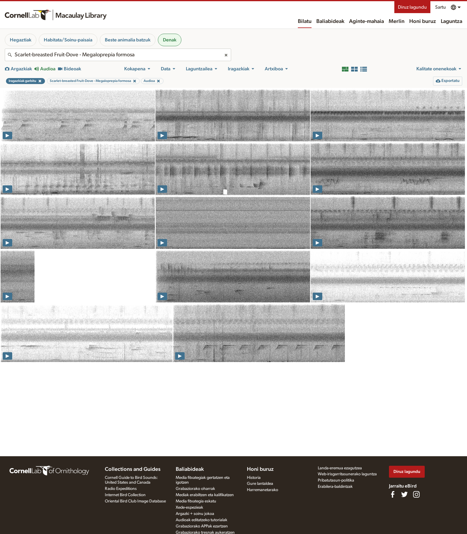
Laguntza (451, 21)
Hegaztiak (20, 40)
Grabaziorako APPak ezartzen (202, 526)
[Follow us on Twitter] (404, 494)
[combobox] (118, 55)
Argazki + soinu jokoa (195, 514)
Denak (169, 40)
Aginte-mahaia (366, 21)
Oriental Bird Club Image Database (135, 501)
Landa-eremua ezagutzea (340, 468)
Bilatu (305, 21)
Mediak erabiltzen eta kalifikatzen (205, 495)
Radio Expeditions (121, 489)
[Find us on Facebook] (392, 494)
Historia (254, 478)
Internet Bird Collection (125, 495)
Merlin (396, 21)
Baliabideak (330, 21)
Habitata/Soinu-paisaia (68, 40)
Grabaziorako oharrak (195, 489)
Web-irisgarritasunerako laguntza (347, 474)
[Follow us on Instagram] (416, 494)
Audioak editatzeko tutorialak (201, 520)
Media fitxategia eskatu (196, 501)
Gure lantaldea (260, 484)
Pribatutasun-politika (336, 480)
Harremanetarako (262, 490)
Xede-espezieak (189, 507)
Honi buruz (422, 21)
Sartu (440, 7)
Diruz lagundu (412, 7)
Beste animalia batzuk (127, 40)
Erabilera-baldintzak (335, 487)
